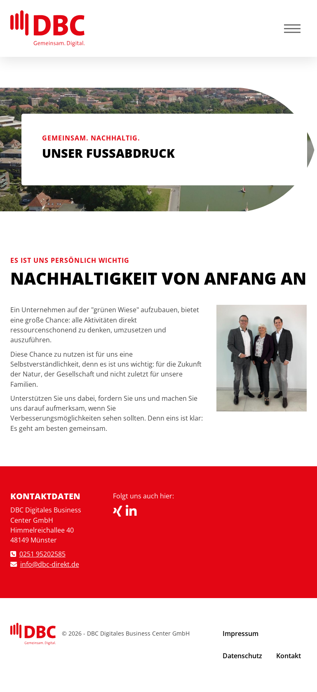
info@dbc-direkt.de (49, 564)
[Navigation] (292, 28)
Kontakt (288, 655)
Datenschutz (242, 655)
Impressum (240, 633)
